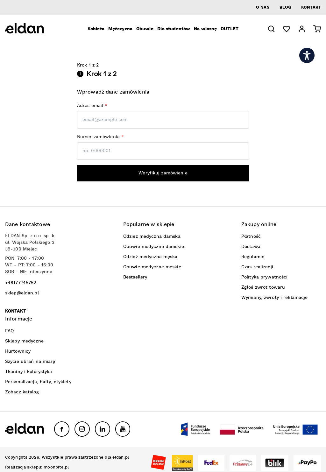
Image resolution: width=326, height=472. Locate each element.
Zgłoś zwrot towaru (263, 287)
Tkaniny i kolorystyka (28, 372)
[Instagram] (82, 429)
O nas (262, 7)
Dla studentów (173, 29)
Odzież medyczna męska (150, 257)
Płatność (251, 236)
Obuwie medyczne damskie (153, 246)
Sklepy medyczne (24, 341)
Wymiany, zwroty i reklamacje (274, 297)
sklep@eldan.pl (22, 293)
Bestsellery (135, 277)
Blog (285, 7)
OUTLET (229, 29)
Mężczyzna (120, 29)
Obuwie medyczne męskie (152, 267)
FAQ (9, 331)
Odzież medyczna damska (152, 236)
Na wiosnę (205, 29)
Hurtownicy (18, 351)
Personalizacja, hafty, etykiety (38, 382)
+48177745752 (20, 283)
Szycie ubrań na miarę (30, 361)
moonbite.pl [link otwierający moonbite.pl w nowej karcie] (56, 467)
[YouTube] (123, 429)
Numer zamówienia (100, 137)
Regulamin (253, 257)
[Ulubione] (286, 29)
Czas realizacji (257, 267)
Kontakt (311, 7)
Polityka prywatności (264, 277)
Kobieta (96, 29)
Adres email (92, 105)
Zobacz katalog (22, 392)
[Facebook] (61, 429)
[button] (271, 29)
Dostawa (250, 246)
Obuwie (144, 29)
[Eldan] (33, 28)
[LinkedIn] (102, 429)
